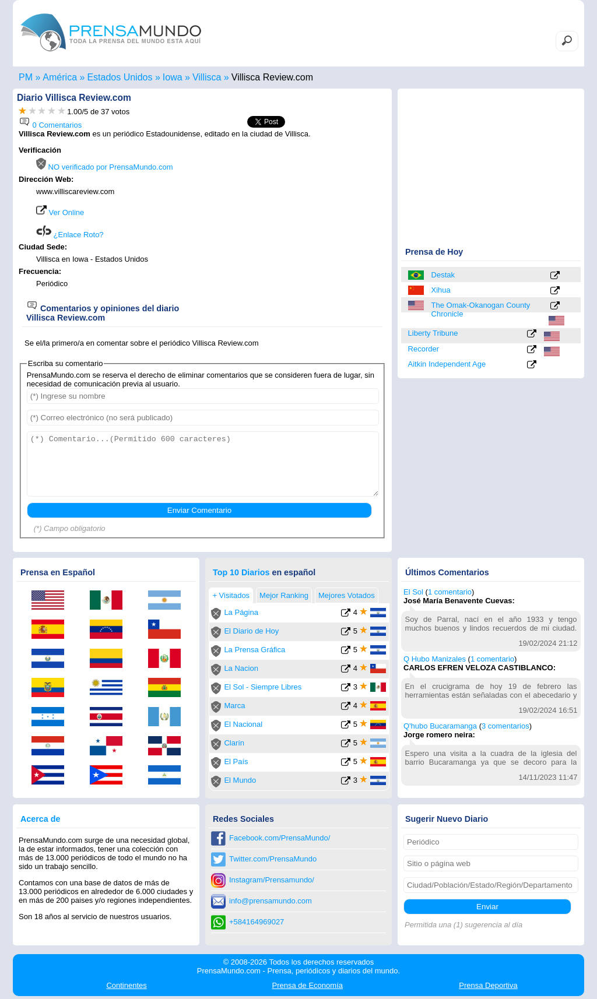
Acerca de (40, 819)
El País (236, 761)
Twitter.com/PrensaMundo (273, 858)
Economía (307, 985)
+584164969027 (256, 921)
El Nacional (243, 724)
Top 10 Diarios (241, 572)
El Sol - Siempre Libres (262, 687)
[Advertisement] (288, 219)
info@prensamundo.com (270, 900)
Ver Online (60, 212)
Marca (234, 705)
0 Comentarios (50, 125)
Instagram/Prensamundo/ (271, 879)
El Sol (413, 592)
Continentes (126, 985)
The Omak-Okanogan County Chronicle (481, 309)
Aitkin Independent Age (447, 364)
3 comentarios (505, 726)
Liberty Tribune (433, 333)
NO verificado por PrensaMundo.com (104, 167)
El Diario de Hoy (251, 631)
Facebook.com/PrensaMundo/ (279, 837)
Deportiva (488, 985)
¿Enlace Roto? (70, 234)
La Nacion (241, 668)
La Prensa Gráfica (254, 649)
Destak (443, 274)
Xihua (441, 290)
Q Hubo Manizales (434, 659)
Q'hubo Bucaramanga (440, 726)
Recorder (423, 348)
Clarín (234, 742)
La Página (241, 612)
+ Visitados (231, 595)
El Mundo (240, 780)
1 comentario (450, 592)
